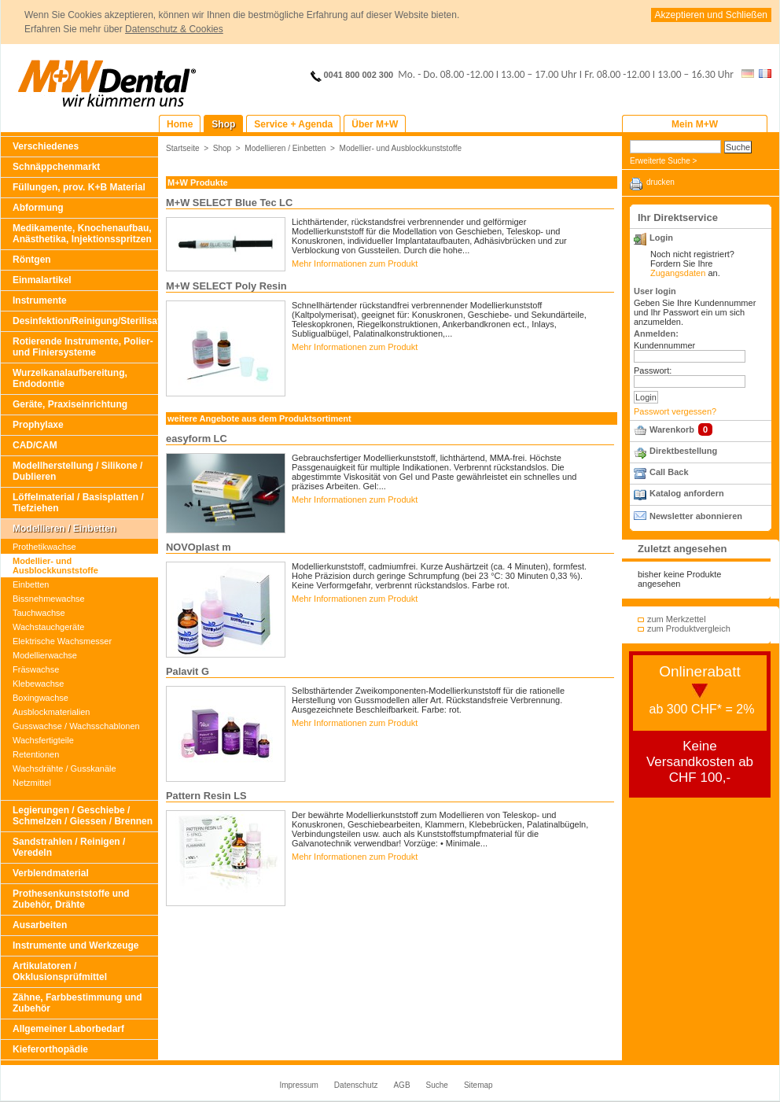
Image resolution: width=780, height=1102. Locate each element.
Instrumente (40, 300)
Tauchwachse (39, 612)
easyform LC (196, 438)
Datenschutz (356, 1085)
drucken (660, 182)
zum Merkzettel (676, 619)
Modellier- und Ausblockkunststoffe (55, 565)
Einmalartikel (42, 280)
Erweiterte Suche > (663, 161)
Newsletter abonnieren (695, 516)
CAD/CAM (35, 445)
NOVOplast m (198, 547)
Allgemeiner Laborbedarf (68, 1028)
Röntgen (32, 259)
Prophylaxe (38, 424)
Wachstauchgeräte (48, 627)
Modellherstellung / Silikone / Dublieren (77, 471)
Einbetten (31, 584)
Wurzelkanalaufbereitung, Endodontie (70, 378)
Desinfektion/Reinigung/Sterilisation (85, 320)
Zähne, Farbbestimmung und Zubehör (77, 1003)
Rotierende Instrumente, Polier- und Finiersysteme (83, 347)
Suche (437, 1085)
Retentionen (36, 754)
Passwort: (652, 370)
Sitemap (478, 1085)
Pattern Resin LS (206, 796)
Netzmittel (32, 782)
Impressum (298, 1085)
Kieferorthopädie (50, 1049)
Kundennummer (664, 345)
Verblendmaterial (51, 873)
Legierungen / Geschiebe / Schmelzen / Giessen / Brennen (83, 816)
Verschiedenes (46, 146)
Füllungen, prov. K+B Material (79, 187)
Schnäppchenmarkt (56, 166)
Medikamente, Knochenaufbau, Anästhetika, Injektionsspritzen (82, 234)
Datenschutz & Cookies (174, 29)
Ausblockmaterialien (51, 712)
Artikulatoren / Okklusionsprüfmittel (60, 971)
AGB (401, 1085)
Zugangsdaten (677, 273)
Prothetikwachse (44, 546)
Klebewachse (38, 683)
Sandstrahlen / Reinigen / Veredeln (69, 847)
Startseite (183, 148)
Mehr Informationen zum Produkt (355, 263)
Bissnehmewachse (49, 598)
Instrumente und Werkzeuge (75, 945)
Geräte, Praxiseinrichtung (70, 404)
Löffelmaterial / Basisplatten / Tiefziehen (78, 503)
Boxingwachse (40, 697)
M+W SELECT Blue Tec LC (229, 202)
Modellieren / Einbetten (64, 528)
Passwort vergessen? (675, 411)
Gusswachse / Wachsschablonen (76, 726)
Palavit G (187, 671)
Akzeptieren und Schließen (711, 14)
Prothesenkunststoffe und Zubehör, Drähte (71, 899)
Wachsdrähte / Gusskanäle (64, 768)
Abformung (38, 207)
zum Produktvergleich (688, 628)
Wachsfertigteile (43, 740)
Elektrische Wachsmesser (62, 641)
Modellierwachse (45, 655)
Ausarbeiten (40, 925)
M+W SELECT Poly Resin (226, 286)
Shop (222, 148)
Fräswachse (36, 669)
